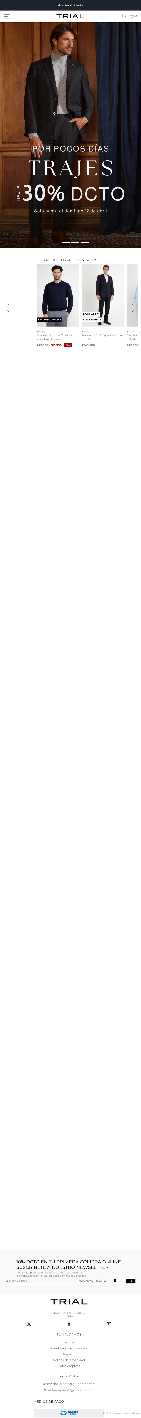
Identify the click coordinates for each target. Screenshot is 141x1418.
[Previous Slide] (4, 4)
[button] (56, 242)
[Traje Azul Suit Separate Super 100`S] (104, 304)
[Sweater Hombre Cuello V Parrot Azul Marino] (36, 304)
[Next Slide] (136, 4)
